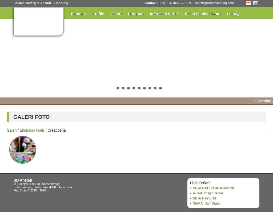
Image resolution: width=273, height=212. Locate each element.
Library (233, 14)
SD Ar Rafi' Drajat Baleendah (213, 188)
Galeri (116, 14)
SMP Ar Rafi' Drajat (206, 203)
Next (266, 57)
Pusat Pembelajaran (202, 14)
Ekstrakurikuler (32, 130)
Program (135, 14)
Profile (98, 14)
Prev (7, 57)
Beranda (78, 14)
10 (160, 88)
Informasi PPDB (164, 14)
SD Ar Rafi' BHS (204, 198)
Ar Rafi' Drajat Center (208, 193)
